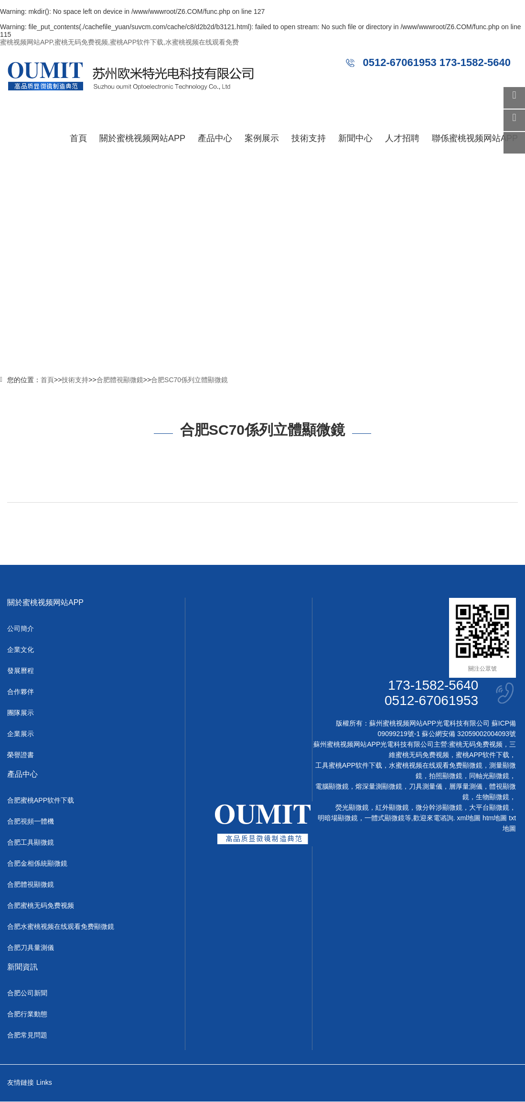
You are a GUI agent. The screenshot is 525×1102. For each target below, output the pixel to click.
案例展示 (262, 138)
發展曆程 (20, 671)
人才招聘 (402, 138)
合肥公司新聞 (27, 993)
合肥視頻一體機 (30, 822)
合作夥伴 (20, 692)
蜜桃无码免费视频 (476, 745)
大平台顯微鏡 (489, 808)
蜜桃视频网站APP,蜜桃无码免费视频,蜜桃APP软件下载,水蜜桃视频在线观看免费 (119, 42)
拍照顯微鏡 (445, 776)
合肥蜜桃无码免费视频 (40, 906)
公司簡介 (20, 629)
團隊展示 (20, 713)
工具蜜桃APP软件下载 (348, 766)
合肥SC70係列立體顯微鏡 (189, 380)
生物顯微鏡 (492, 797)
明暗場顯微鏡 (338, 818)
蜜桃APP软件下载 (482, 755)
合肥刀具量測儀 (30, 948)
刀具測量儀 (425, 787)
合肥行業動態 (27, 1014)
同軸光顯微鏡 (489, 776)
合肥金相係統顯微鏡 (37, 864)
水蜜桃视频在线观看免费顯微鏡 (435, 766)
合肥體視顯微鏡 (119, 380)
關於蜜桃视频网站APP (142, 138)
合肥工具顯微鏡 (30, 843)
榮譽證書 (20, 755)
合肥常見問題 (27, 1035)
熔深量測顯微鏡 (378, 787)
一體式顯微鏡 (384, 818)
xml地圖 (469, 818)
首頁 (78, 138)
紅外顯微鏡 (392, 808)
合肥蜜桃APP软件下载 (40, 800)
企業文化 (20, 650)
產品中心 (215, 138)
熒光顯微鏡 (352, 808)
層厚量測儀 (465, 787)
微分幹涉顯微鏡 (439, 808)
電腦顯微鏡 (332, 787)
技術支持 (308, 138)
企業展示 (20, 734)
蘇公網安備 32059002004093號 (468, 734)
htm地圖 (494, 818)
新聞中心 (355, 138)
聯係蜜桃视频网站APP (475, 138)
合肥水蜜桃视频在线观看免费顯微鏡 (60, 927)
